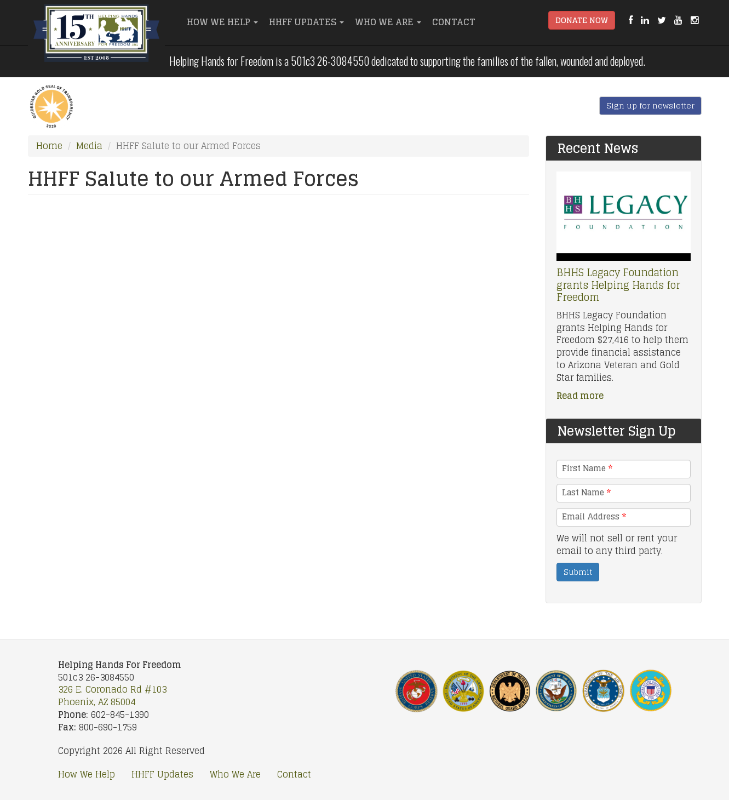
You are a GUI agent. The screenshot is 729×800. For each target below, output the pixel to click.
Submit (578, 572)
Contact (453, 22)
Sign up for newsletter (650, 105)
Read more (580, 395)
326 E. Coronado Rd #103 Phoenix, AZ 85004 (112, 696)
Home (49, 145)
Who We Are (388, 22)
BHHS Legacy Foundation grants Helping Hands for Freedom (618, 285)
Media (89, 145)
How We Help (222, 22)
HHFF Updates (306, 22)
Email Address (594, 517)
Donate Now (581, 20)
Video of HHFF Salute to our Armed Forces (278, 342)
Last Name (586, 492)
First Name (587, 468)
